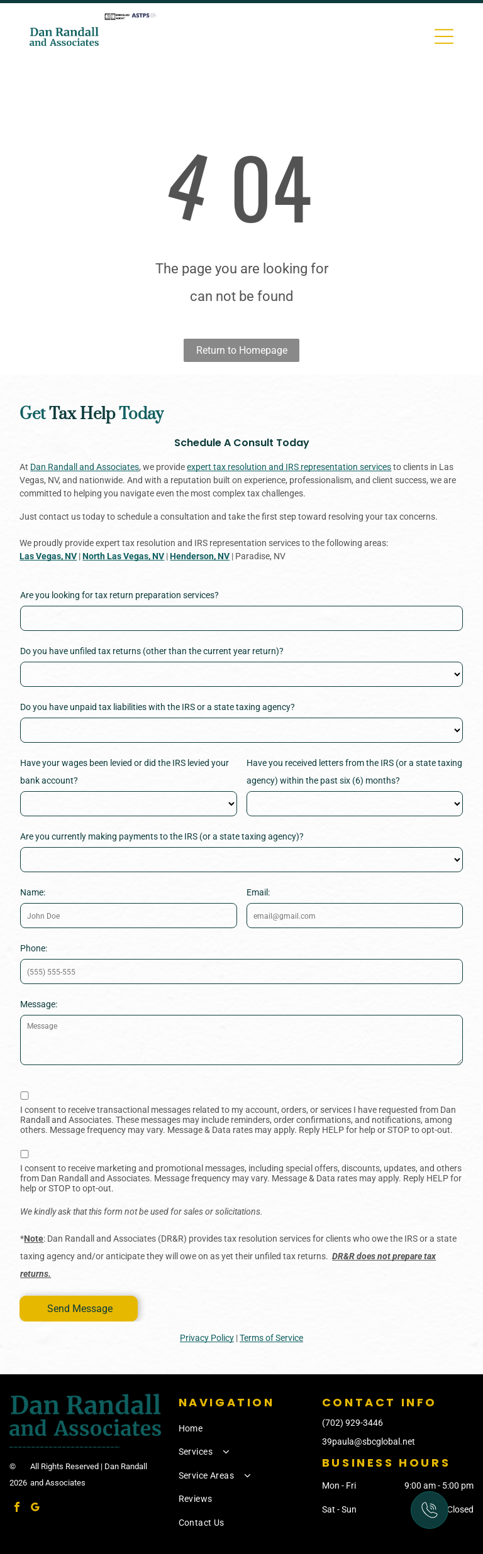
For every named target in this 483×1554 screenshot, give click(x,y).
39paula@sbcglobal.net (368, 1441)
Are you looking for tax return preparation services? (119, 595)
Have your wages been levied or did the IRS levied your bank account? (124, 771)
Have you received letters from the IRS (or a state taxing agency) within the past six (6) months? (354, 771)
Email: (258, 892)
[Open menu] (444, 36)
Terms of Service (271, 1338)
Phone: (33, 948)
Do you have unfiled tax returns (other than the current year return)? (152, 651)
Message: (38, 1004)
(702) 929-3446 (352, 1423)
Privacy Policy (207, 1338)
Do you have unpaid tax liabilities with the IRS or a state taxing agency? (157, 707)
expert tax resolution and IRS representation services (289, 467)
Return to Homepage (241, 350)
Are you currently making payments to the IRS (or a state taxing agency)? (162, 836)
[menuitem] (248, 1428)
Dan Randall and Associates (84, 467)
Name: (32, 892)
